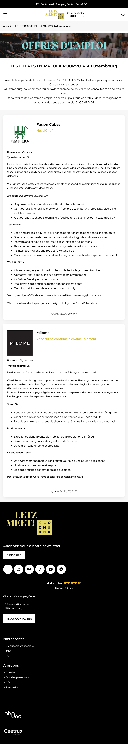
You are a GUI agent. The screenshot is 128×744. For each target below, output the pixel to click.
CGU (9, 682)
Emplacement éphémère (20, 645)
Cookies (10, 672)
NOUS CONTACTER (19, 618)
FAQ (8, 655)
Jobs (8, 650)
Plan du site (12, 687)
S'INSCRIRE (14, 555)
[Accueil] (8, 25)
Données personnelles (18, 677)
